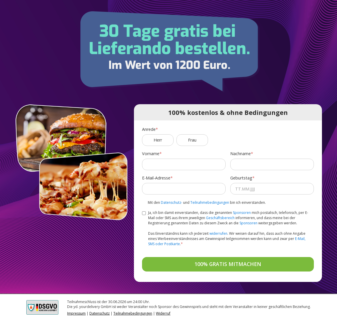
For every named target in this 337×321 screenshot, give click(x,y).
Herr (158, 140)
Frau (192, 140)
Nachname (240, 153)
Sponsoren (242, 212)
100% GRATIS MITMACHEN (227, 264)
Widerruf (163, 313)
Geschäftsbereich (220, 217)
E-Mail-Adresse (156, 178)
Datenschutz (99, 313)
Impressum (76, 313)
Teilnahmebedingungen (209, 202)
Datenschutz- (171, 202)
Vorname (150, 153)
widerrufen (218, 233)
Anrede (149, 129)
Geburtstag (241, 178)
